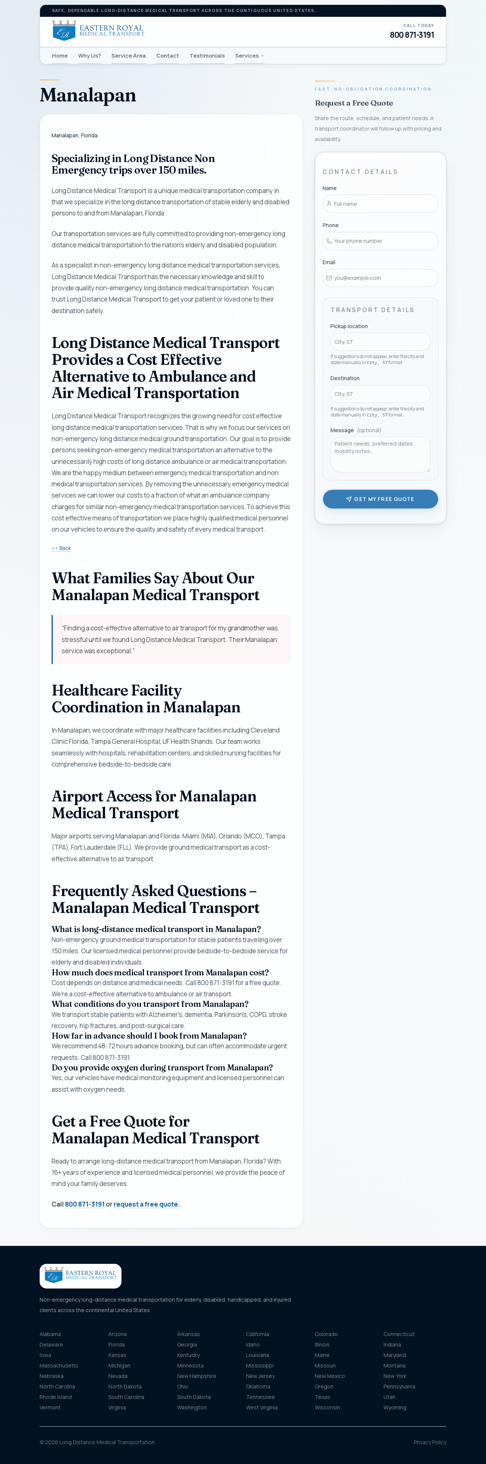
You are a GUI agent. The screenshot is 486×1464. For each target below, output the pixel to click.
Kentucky (188, 1354)
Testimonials (207, 55)
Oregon (324, 1386)
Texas (322, 1396)
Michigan (119, 1365)
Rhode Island (56, 1396)
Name (330, 186)
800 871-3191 (412, 35)
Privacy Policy (430, 1442)
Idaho (253, 1344)
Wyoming (395, 1407)
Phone (331, 223)
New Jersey (260, 1375)
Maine (322, 1354)
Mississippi (260, 1365)
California (257, 1334)
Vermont (50, 1407)
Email (329, 261)
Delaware (51, 1344)
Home (60, 55)
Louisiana (257, 1354)
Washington (192, 1407)
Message (356, 429)
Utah (390, 1396)
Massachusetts (59, 1365)
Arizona (117, 1334)
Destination (345, 376)
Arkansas (188, 1334)
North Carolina (57, 1386)
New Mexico (330, 1375)
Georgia (187, 1344)
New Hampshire (196, 1375)
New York (395, 1375)
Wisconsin (327, 1407)
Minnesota (190, 1365)
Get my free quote (380, 497)
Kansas (117, 1354)
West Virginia (262, 1407)
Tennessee (260, 1396)
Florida (116, 1344)
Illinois (322, 1344)
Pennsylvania (399, 1386)
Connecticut (399, 1334)
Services (250, 55)
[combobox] (380, 340)
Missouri (325, 1365)
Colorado (326, 1334)
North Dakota (125, 1386)
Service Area (128, 55)
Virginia (117, 1407)
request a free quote (146, 1204)
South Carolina (126, 1396)
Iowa (45, 1354)
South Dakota (194, 1396)
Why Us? (89, 55)
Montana (395, 1365)
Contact (167, 55)
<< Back (61, 547)
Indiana (392, 1344)
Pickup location (349, 324)
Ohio (182, 1386)
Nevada (117, 1375)
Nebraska (52, 1375)
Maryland (395, 1354)
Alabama (50, 1334)
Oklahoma (258, 1386)
